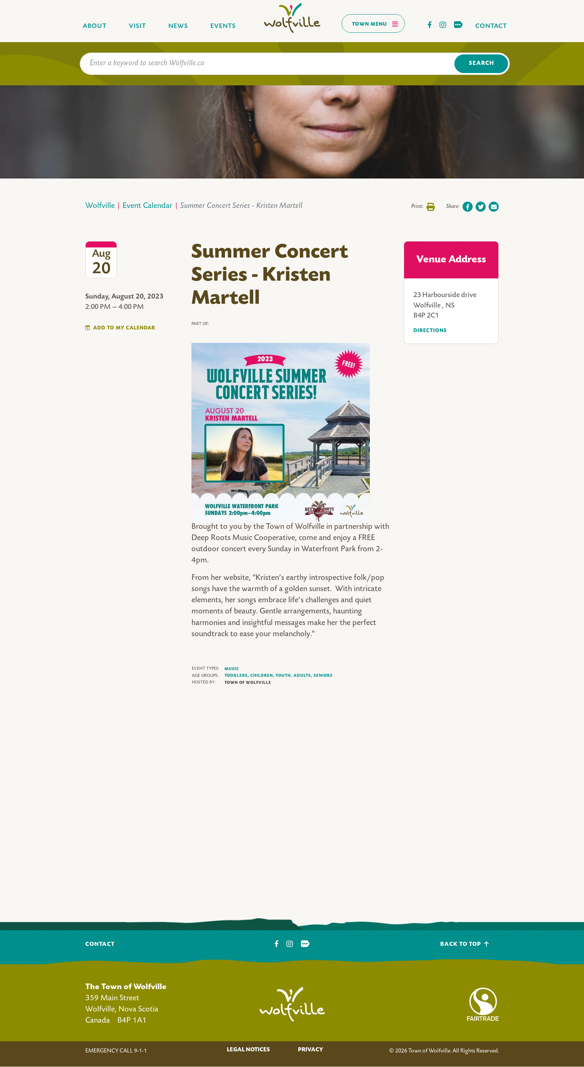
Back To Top (464, 944)
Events (223, 26)
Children (262, 676)
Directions (430, 330)
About (95, 26)
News (178, 26)
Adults (302, 676)
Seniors (323, 676)
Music (232, 669)
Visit (137, 26)
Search (481, 63)
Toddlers (237, 676)
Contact (491, 26)
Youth (284, 676)
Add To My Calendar (124, 328)
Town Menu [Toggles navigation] (375, 23)
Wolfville (100, 206)
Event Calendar (147, 206)
